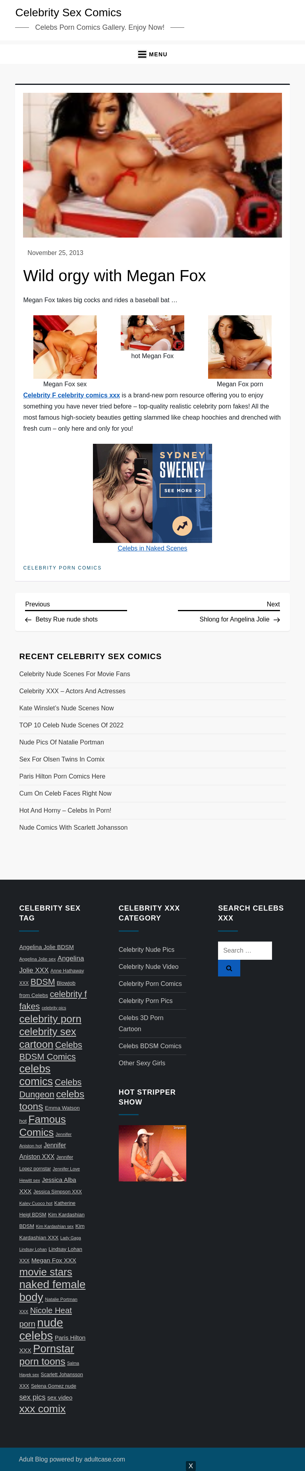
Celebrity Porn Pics (146, 1000)
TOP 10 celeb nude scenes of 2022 (71, 725)
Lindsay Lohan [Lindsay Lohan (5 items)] (32, 1249)
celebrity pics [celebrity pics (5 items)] (54, 1007)
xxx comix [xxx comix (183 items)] (42, 1409)
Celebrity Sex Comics (68, 12)
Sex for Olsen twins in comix (61, 759)
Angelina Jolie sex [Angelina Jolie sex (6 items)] (37, 959)
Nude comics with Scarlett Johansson (73, 827)
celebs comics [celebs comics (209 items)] (36, 1074)
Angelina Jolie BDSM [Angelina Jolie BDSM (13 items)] (46, 947)
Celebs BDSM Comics (150, 1046)
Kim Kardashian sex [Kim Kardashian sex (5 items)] (55, 1226)
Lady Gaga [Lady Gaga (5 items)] (70, 1237)
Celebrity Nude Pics (147, 949)
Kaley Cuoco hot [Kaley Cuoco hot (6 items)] (35, 1203)
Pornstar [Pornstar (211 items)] (53, 1349)
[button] (152, 54)
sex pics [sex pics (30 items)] (32, 1397)
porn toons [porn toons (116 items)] (42, 1361)
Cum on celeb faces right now (65, 793)
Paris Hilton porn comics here (62, 776)
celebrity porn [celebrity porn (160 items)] (50, 1019)
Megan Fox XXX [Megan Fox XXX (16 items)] (53, 1260)
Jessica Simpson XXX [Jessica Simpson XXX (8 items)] (57, 1192)
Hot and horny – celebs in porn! (65, 810)
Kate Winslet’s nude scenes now (66, 708)
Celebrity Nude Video (149, 966)
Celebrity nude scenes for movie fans (74, 674)
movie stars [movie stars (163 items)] (45, 1272)
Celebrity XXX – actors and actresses (72, 691)
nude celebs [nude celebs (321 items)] (41, 1329)
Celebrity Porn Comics (62, 568)
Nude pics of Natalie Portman (61, 742)
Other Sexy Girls (142, 1063)
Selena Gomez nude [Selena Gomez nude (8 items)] (53, 1386)
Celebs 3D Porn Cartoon (141, 1023)
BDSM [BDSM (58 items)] (43, 982)
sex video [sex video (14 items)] (59, 1397)
